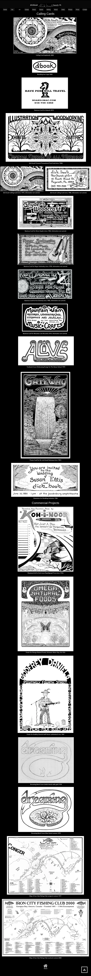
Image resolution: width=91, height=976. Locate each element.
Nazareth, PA (57, 5)
